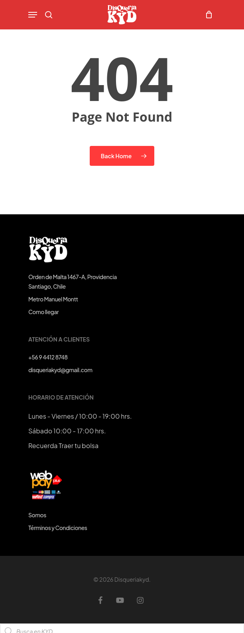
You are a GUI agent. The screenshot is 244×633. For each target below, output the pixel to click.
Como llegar (43, 311)
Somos (37, 514)
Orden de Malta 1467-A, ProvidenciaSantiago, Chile (72, 281)
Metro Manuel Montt (53, 299)
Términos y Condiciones (57, 527)
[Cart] (207, 15)
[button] (32, 15)
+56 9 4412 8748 (48, 357)
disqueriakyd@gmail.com (60, 369)
